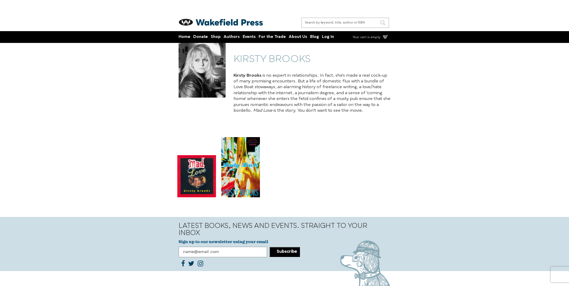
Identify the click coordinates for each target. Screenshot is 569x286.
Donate (200, 37)
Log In (328, 37)
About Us (298, 37)
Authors (232, 37)
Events (249, 37)
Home (184, 37)
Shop (216, 37)
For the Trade (272, 37)
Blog (314, 37)
